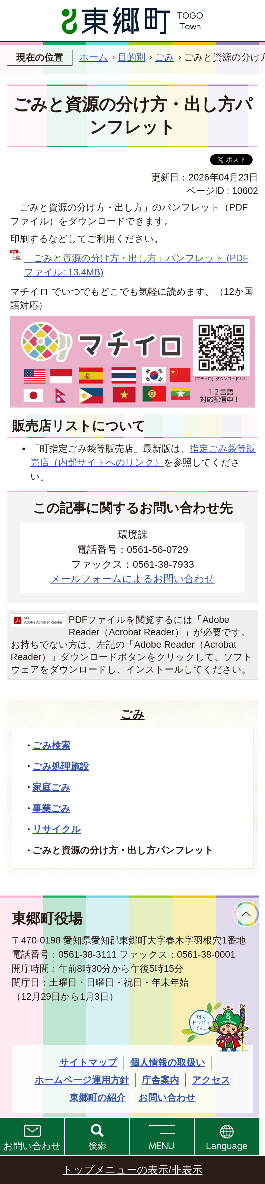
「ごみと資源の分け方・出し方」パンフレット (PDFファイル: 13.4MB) (136, 265)
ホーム (93, 57)
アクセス (211, 1080)
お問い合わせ (32, 1146)
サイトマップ (88, 1062)
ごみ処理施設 (60, 766)
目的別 (132, 57)
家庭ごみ (51, 787)
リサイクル (56, 829)
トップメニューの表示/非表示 (132, 1169)
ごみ (164, 57)
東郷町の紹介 (97, 1097)
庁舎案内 (160, 1080)
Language (227, 1146)
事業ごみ (51, 808)
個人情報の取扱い (167, 1062)
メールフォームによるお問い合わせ (132, 578)
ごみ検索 (51, 745)
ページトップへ (246, 914)
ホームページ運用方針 (82, 1080)
